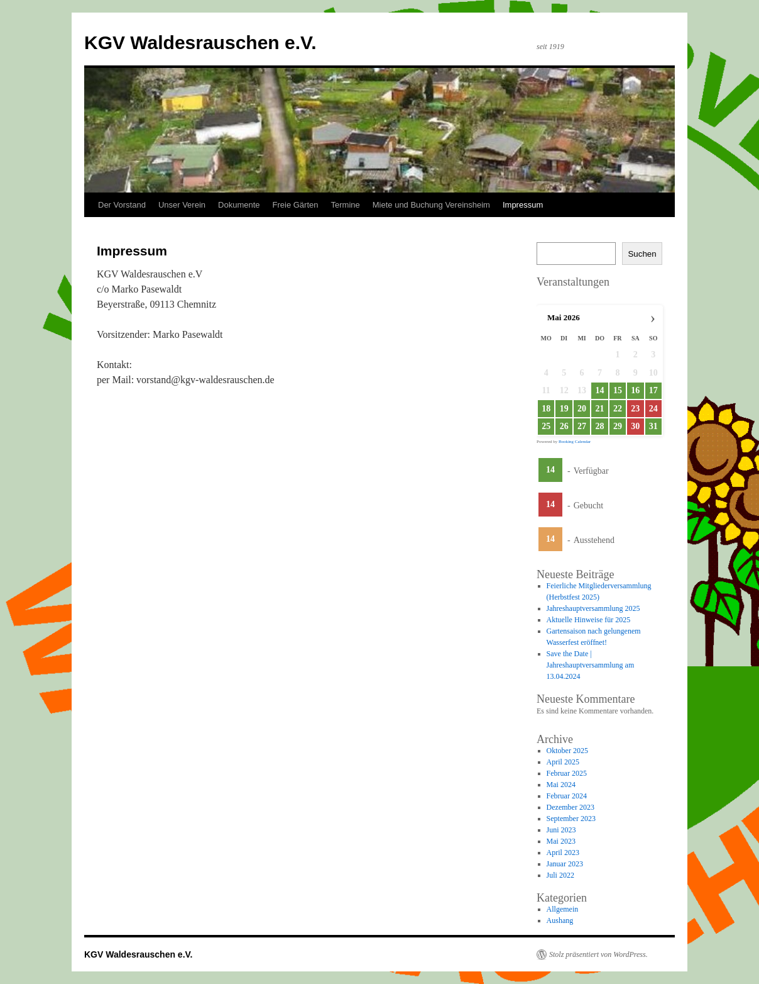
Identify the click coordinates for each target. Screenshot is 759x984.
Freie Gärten (296, 205)
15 (617, 390)
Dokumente (238, 205)
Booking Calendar (575, 441)
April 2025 (563, 762)
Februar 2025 (567, 773)
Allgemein (563, 909)
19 (564, 408)
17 (653, 390)
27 (581, 426)
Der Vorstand (122, 205)
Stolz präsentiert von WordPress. (598, 954)
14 (599, 390)
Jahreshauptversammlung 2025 (593, 608)
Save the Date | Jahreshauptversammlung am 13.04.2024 (591, 665)
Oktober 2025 (567, 750)
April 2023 (563, 852)
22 (617, 408)
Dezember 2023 (570, 807)
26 (564, 426)
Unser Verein (181, 205)
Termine (345, 205)
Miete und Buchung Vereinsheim (431, 205)
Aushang (560, 920)
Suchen (642, 254)
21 (599, 408)
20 (581, 408)
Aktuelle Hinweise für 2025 (589, 619)
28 (599, 426)
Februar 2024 (567, 795)
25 (546, 426)
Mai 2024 (561, 784)
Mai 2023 (561, 841)
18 (546, 408)
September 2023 (571, 818)
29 (617, 426)
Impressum (523, 205)
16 (635, 390)
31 (653, 426)
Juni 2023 (561, 829)
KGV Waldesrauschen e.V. (200, 42)
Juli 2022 (560, 875)
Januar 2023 (565, 863)
